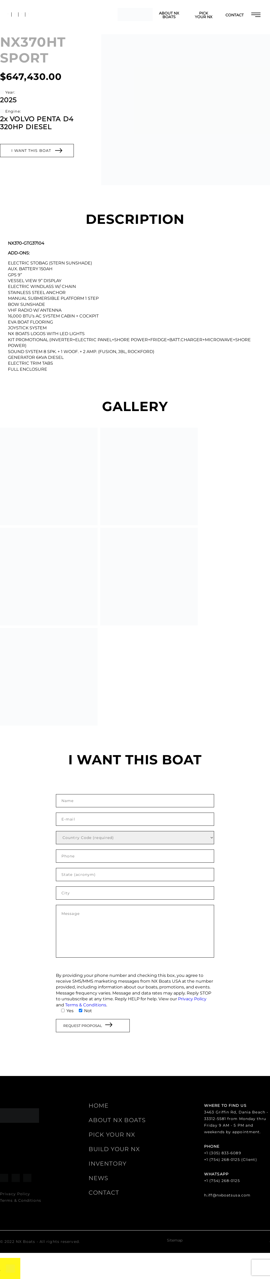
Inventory (108, 1163)
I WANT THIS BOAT (36, 150)
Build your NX (114, 1149)
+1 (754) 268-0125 (222, 1180)
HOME (99, 1105)
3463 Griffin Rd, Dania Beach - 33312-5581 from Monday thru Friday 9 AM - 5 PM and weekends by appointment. (236, 1122)
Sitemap (174, 1240)
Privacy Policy (192, 998)
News (98, 1178)
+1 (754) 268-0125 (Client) (230, 1159)
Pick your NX (203, 15)
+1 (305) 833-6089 (222, 1153)
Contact (234, 15)
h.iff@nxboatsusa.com (227, 1195)
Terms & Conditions (85, 1004)
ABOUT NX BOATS (169, 15)
